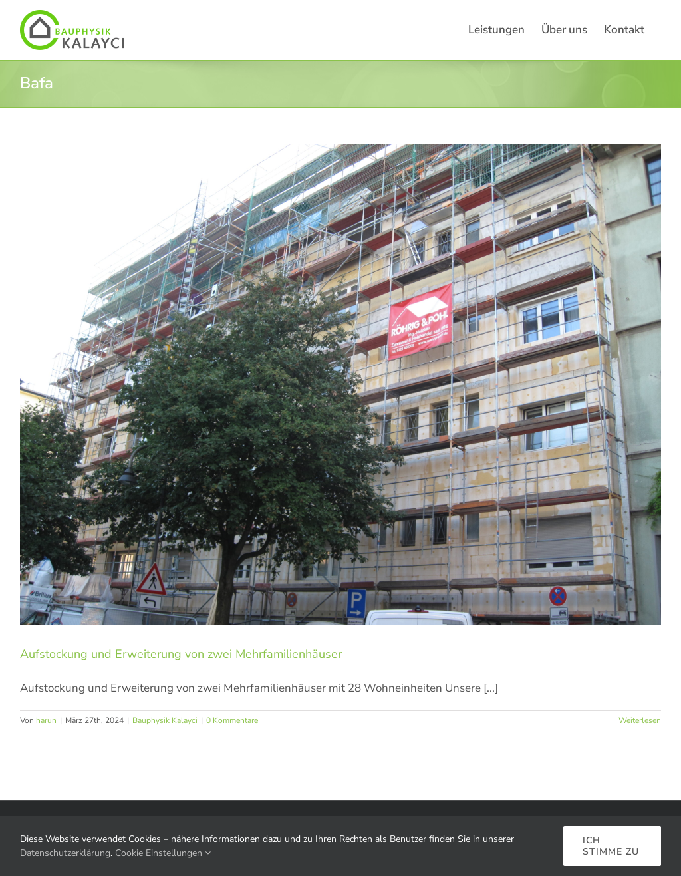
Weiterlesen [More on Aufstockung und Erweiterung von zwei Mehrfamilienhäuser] (639, 720)
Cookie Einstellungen (163, 853)
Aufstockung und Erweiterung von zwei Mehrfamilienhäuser (181, 654)
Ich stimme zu (611, 846)
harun (46, 720)
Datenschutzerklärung (65, 853)
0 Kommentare (232, 720)
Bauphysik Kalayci (165, 720)
